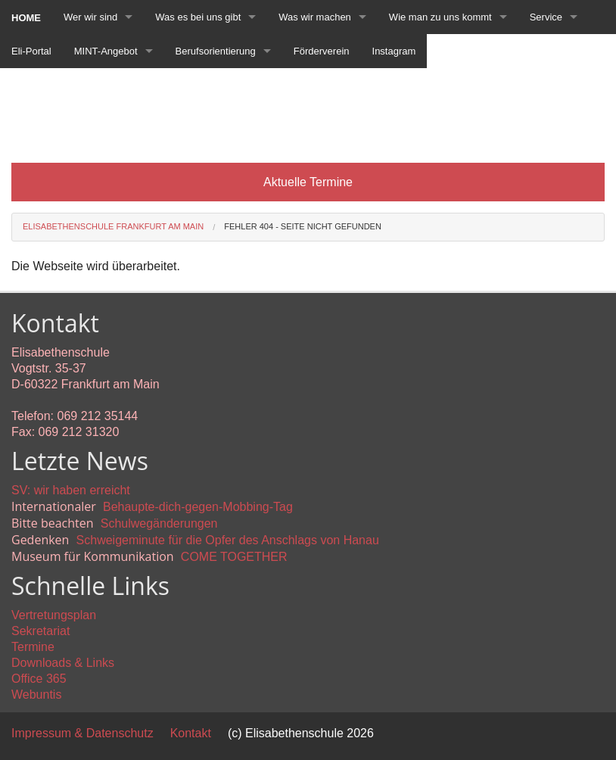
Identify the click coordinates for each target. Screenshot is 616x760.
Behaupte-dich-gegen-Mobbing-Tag (198, 506)
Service (546, 17)
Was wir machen (314, 17)
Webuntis (36, 694)
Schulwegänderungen (159, 523)
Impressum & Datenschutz (82, 733)
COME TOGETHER (234, 556)
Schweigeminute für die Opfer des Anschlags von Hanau (227, 540)
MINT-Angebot (106, 51)
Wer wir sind (90, 17)
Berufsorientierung (216, 51)
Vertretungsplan (53, 615)
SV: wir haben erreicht (70, 490)
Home (26, 17)
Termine (32, 646)
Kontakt (190, 733)
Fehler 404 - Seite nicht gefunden (302, 226)
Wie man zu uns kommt (440, 17)
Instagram (394, 51)
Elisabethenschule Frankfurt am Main (113, 226)
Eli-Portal (31, 51)
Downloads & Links (62, 662)
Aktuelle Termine (308, 182)
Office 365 (39, 678)
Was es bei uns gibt (198, 17)
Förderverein (322, 51)
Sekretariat (40, 631)
